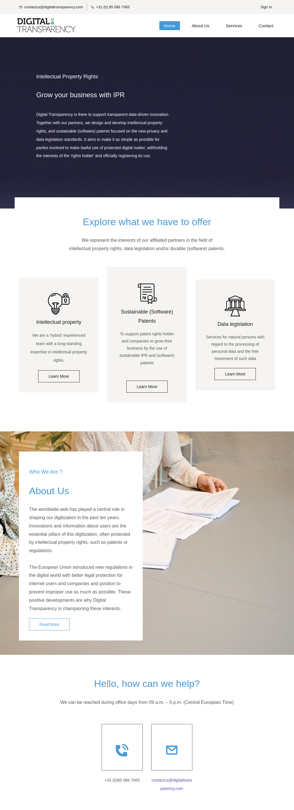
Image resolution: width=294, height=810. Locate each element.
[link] (58, 299)
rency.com (174, 791)
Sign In (266, 7)
